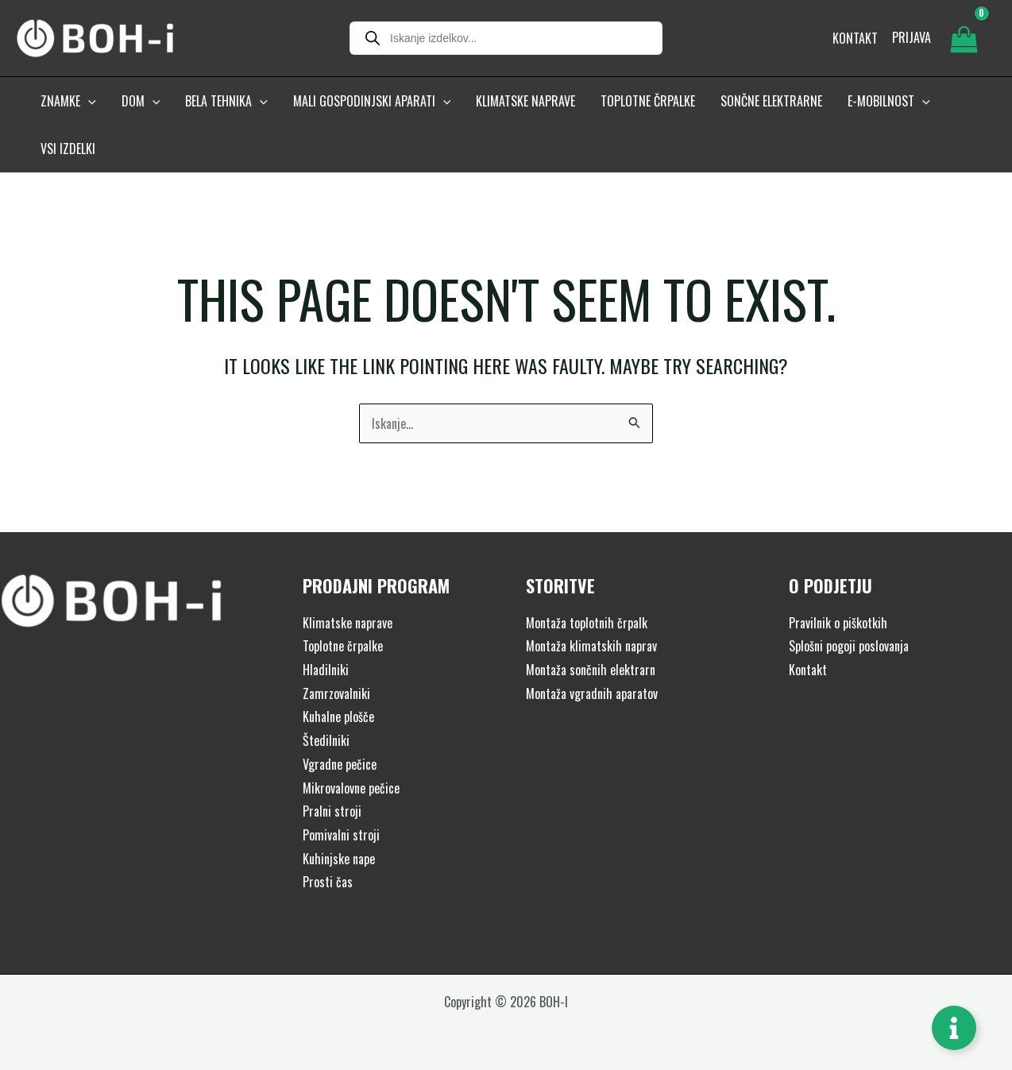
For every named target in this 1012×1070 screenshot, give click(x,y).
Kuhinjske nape (339, 858)
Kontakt (808, 669)
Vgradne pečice (340, 764)
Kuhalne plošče (338, 716)
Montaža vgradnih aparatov (592, 693)
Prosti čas (328, 881)
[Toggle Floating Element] (954, 1028)
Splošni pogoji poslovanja (849, 645)
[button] (88, 101)
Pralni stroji (332, 811)
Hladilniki (326, 669)
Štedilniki (326, 740)
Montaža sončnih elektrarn (590, 669)
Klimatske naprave (347, 622)
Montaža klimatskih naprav (591, 645)
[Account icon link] (911, 38)
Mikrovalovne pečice (351, 788)
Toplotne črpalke (343, 645)
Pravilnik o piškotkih (838, 622)
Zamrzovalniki (336, 693)
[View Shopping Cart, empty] (963, 38)
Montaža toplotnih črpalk (586, 622)
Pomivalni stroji (341, 834)
